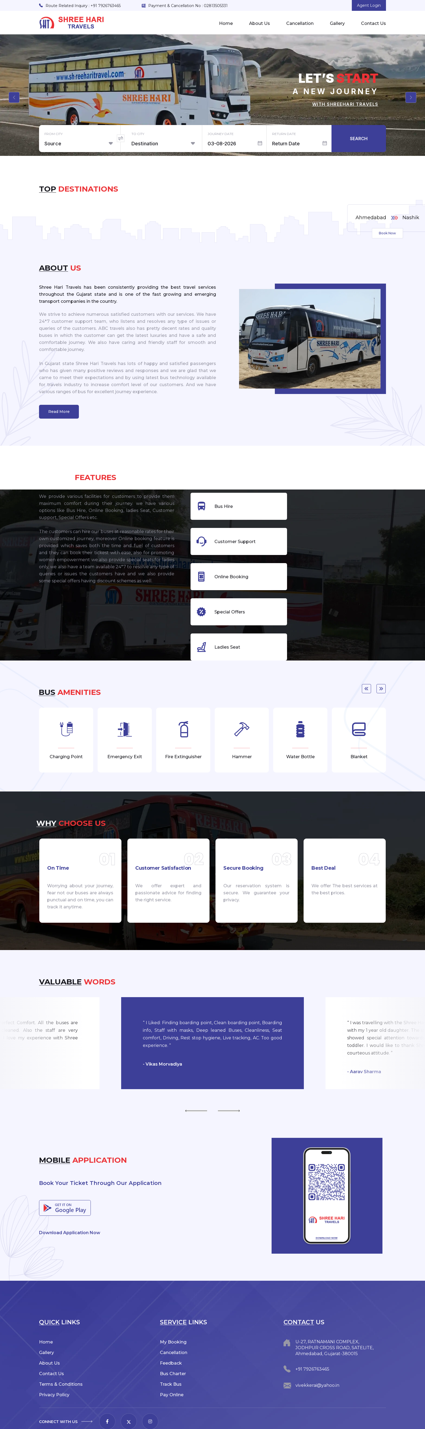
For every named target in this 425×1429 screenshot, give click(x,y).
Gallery (337, 23)
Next (381, 644)
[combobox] (82, 143)
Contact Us (373, 23)
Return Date (284, 134)
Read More (59, 411)
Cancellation (300, 23)
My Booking (173, 1298)
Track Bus (171, 1340)
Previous (366, 644)
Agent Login (369, 5)
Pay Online (171, 1351)
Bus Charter (173, 1329)
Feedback (171, 1319)
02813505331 (216, 5)
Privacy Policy (54, 1351)
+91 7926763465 (106, 5)
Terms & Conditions (61, 1340)
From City (53, 134)
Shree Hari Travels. (85, 1420)
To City (137, 134)
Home (226, 23)
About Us (259, 23)
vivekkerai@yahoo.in (317, 1341)
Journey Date (221, 134)
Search (359, 138)
